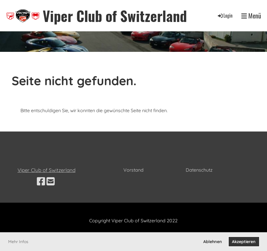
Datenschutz (199, 170)
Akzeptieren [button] (244, 241)
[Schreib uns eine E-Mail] (50, 181)
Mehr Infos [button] (18, 241)
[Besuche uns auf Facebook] (41, 181)
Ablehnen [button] (212, 241)
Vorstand (133, 170)
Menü (251, 15)
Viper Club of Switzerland (115, 15)
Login (224, 15)
